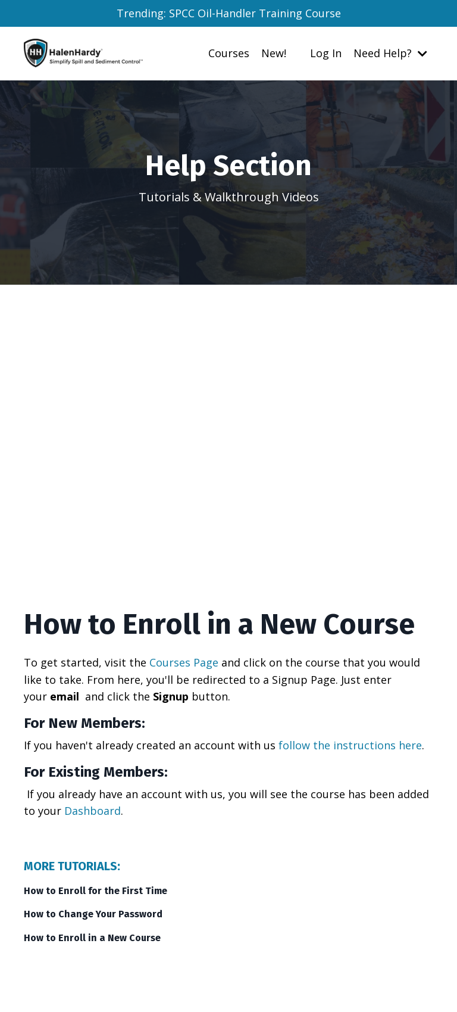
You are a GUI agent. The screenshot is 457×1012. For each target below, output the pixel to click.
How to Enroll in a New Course (92, 938)
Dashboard (92, 811)
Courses (228, 53)
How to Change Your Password (93, 914)
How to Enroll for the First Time (95, 890)
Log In (326, 53)
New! (273, 53)
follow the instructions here (350, 745)
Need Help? (390, 53)
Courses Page (183, 662)
